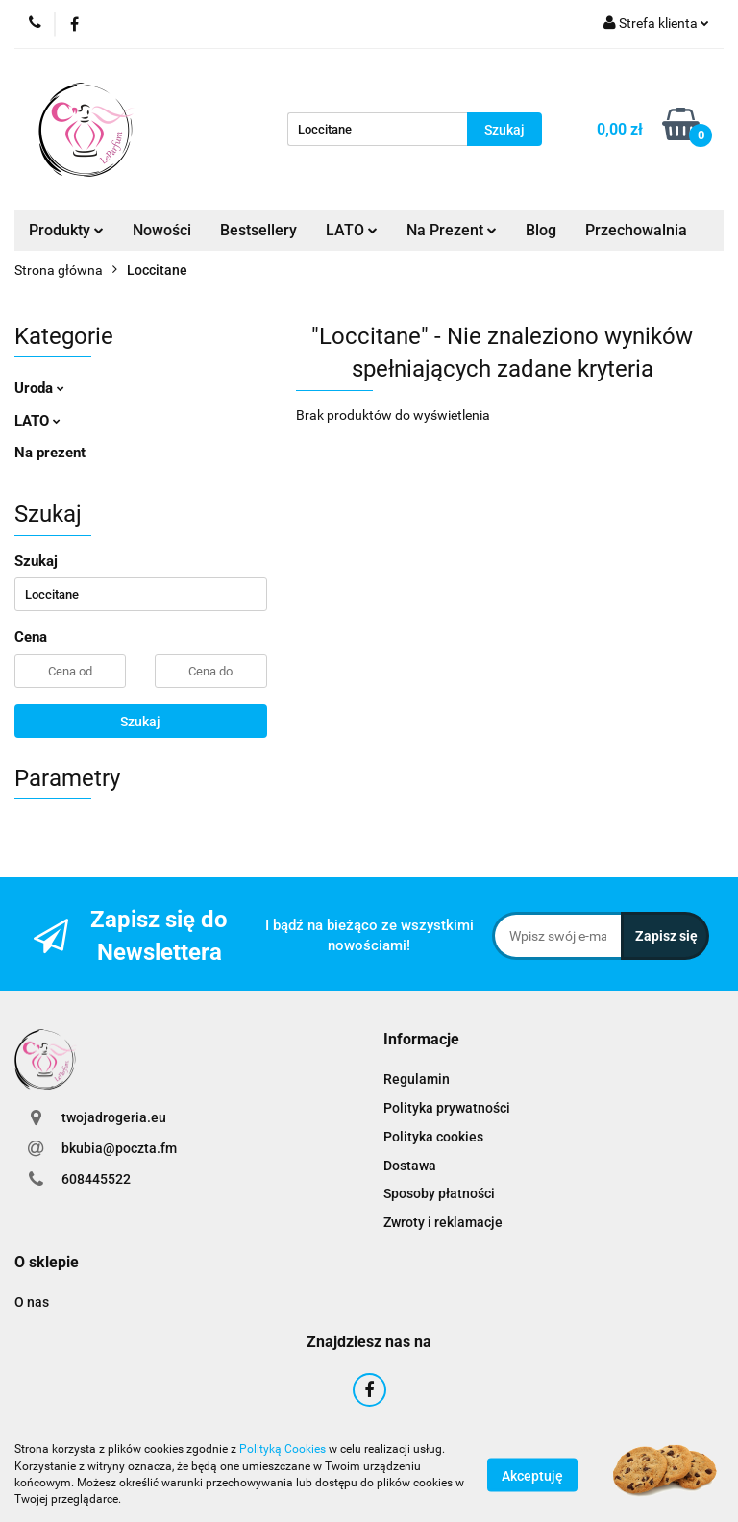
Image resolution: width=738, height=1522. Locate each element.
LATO (352, 230)
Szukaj (140, 721)
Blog (541, 230)
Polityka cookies (433, 1136)
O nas (31, 1302)
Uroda (39, 388)
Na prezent (50, 452)
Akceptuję (532, 1475)
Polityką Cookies (282, 1449)
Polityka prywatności (446, 1108)
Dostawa (409, 1165)
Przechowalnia (636, 230)
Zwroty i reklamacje (443, 1222)
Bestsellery (258, 230)
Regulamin (416, 1079)
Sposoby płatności (439, 1193)
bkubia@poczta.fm (119, 1148)
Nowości (162, 230)
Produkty (66, 230)
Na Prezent (451, 230)
